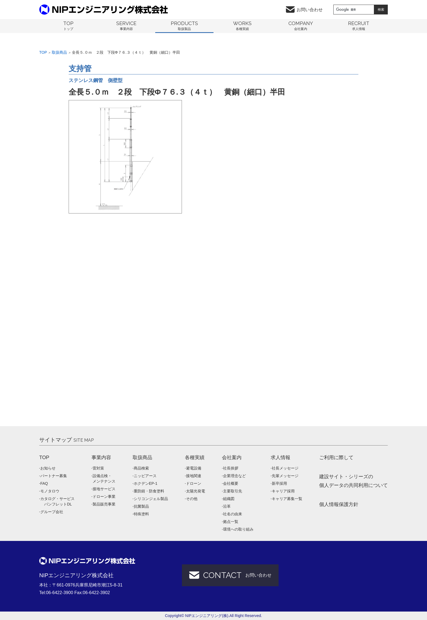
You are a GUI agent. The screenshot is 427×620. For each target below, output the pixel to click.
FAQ (44, 483)
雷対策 (98, 468)
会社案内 (232, 457)
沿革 (227, 506)
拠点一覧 (230, 521)
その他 (191, 498)
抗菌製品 (141, 506)
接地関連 (193, 476)
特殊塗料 (141, 514)
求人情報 (280, 457)
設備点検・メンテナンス (104, 478)
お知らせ (48, 468)
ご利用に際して (336, 457)
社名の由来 (232, 514)
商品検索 (141, 468)
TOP (44, 457)
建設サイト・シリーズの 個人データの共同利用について (353, 481)
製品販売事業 (104, 504)
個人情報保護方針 (338, 504)
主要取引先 (232, 491)
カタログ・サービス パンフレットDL (57, 501)
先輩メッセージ (285, 476)
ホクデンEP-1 (145, 483)
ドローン (193, 483)
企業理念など (234, 476)
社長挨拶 (230, 468)
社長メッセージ (285, 468)
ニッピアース (145, 476)
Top (43, 52)
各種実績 (195, 457)
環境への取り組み (238, 529)
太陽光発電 (195, 491)
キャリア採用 (283, 491)
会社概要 (230, 483)
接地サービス (104, 489)
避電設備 (193, 468)
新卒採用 (279, 483)
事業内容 (101, 457)
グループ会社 (51, 512)
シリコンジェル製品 (151, 498)
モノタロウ (49, 491)
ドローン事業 (104, 496)
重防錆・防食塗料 (149, 491)
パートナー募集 (53, 476)
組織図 (228, 498)
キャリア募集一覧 (287, 498)
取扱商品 (59, 52)
